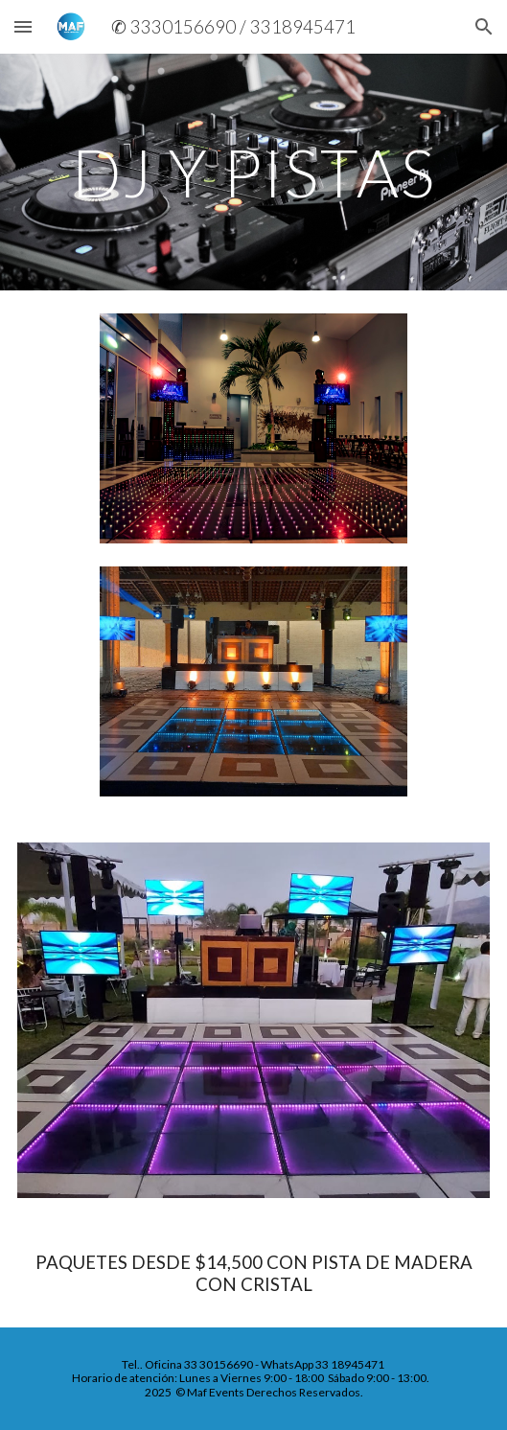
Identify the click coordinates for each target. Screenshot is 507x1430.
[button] (23, 26)
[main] (253, 172)
